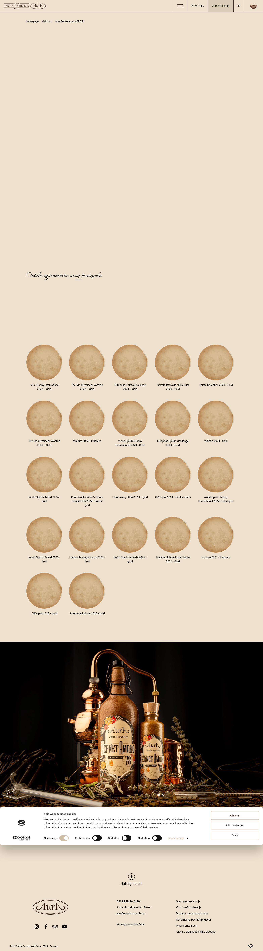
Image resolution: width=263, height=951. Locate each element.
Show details (176, 944)
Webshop (47, 21)
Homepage (32, 21)
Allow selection (235, 931)
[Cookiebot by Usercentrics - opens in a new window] (21, 944)
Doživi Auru (197, 5)
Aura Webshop (220, 5)
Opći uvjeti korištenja (188, 902)
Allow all (235, 921)
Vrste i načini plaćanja (188, 908)
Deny (235, 941)
